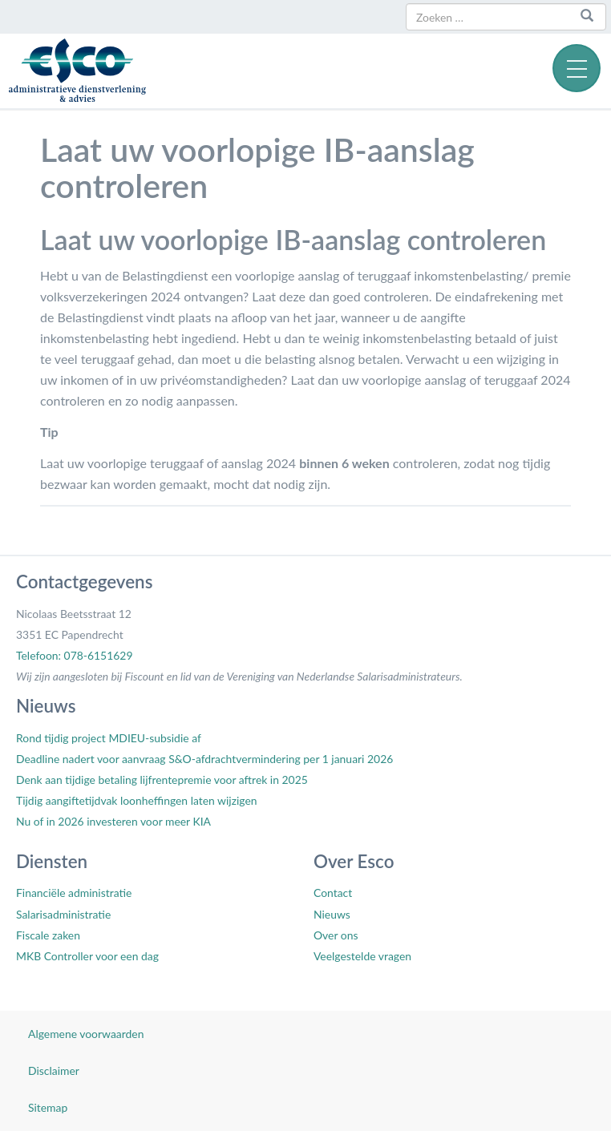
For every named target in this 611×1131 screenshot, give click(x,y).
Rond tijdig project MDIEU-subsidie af (108, 738)
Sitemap (47, 1107)
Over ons (336, 935)
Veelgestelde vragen (362, 956)
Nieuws (332, 914)
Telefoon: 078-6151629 (74, 655)
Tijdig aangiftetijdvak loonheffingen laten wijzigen (136, 800)
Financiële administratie (74, 892)
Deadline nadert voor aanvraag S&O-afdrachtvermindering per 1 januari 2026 (204, 758)
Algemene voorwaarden (86, 1033)
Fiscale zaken (48, 935)
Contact (333, 892)
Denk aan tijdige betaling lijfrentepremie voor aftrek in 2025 (162, 779)
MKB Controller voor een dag (87, 956)
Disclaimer (53, 1070)
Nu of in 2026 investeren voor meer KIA (113, 821)
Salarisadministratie (63, 914)
